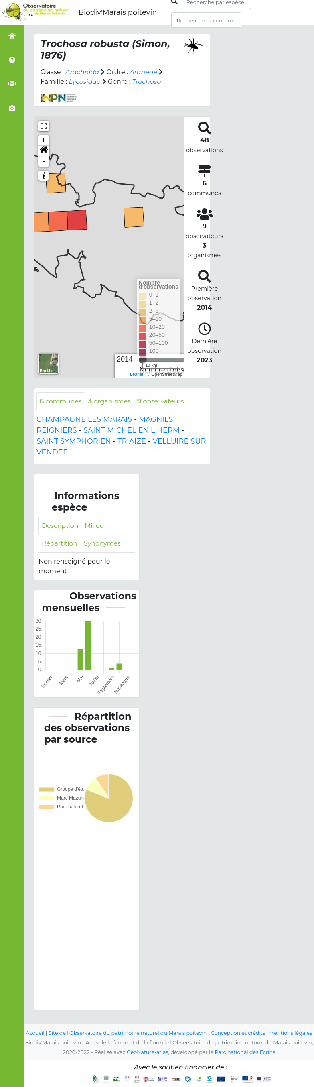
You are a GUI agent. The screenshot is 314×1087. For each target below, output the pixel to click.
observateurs (162, 401)
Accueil (43, 1023)
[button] (43, 151)
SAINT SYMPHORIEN (73, 441)
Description (60, 525)
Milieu (95, 525)
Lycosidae (85, 81)
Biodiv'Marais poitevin (117, 12)
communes (61, 401)
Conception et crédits (248, 1023)
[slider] (143, 360)
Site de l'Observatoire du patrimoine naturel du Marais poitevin (137, 1023)
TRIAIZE (131, 441)
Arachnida (82, 72)
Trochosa (147, 81)
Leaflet (136, 374)
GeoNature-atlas (147, 1052)
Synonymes (103, 544)
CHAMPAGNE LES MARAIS (84, 419)
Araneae (144, 72)
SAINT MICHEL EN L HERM (131, 430)
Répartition (60, 544)
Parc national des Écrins (245, 1052)
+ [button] (44, 140)
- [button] (44, 161)
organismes (110, 401)
